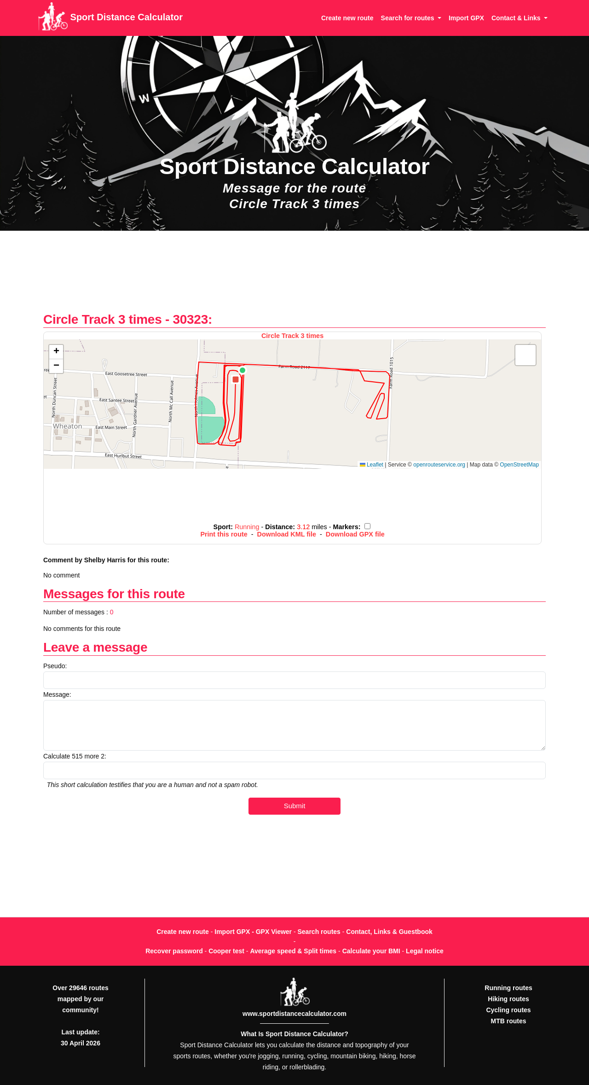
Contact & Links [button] (516, 18)
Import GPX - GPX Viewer (253, 931)
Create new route (347, 18)
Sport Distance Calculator (110, 18)
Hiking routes (508, 999)
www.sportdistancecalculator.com (294, 1013)
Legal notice (425, 951)
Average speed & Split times (293, 951)
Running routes (508, 988)
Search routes (319, 931)
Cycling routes (508, 1010)
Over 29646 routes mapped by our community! (80, 999)
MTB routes (508, 1021)
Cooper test (226, 951)
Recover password (174, 951)
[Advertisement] (294, 276)
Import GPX (466, 18)
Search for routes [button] (408, 18)
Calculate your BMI (371, 951)
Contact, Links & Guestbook (389, 931)
